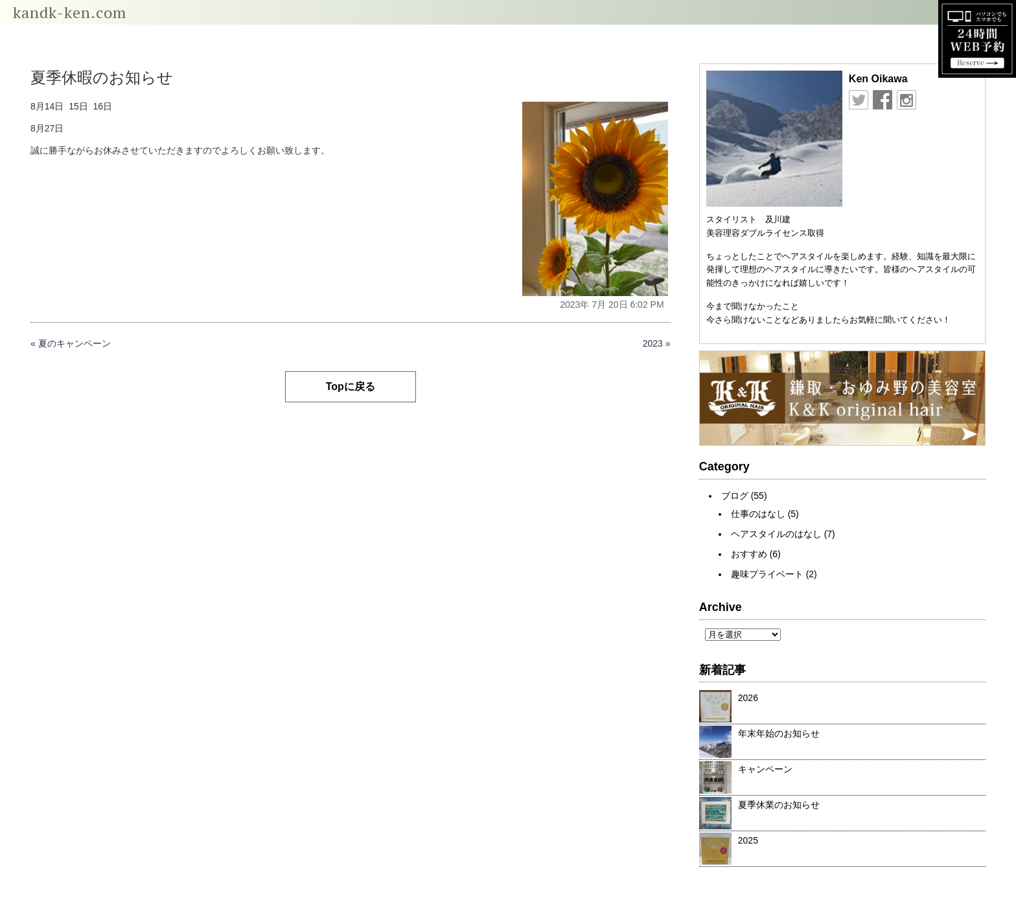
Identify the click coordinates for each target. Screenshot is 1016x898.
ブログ (734, 495)
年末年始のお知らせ (779, 733)
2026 (748, 698)
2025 (748, 840)
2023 (653, 343)
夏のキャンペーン (74, 343)
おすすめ (749, 554)
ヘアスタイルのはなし (776, 534)
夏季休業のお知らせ (779, 805)
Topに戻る (350, 386)
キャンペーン (765, 769)
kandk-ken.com (69, 12)
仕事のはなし (758, 514)
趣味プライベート (767, 574)
